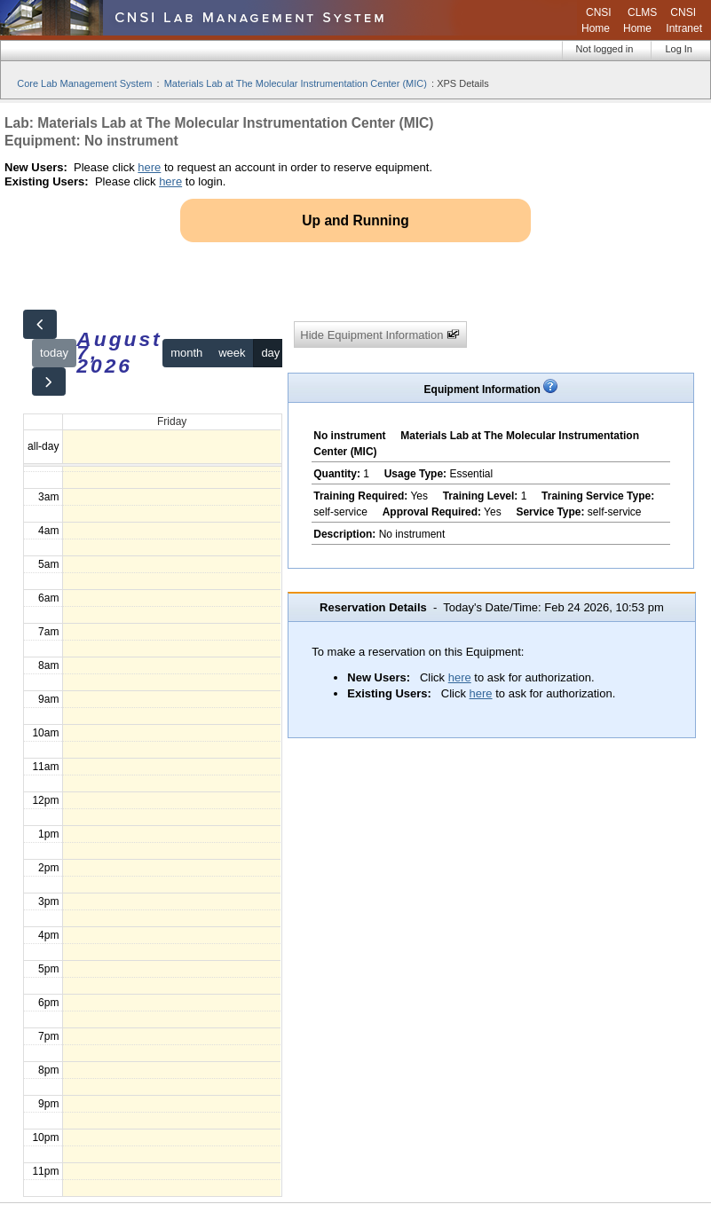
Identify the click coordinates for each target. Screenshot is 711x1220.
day (270, 352)
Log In (678, 48)
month (186, 352)
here (149, 167)
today (54, 352)
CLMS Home (640, 20)
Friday (171, 421)
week (231, 352)
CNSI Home (596, 20)
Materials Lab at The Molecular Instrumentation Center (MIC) (295, 83)
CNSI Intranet (684, 20)
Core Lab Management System (84, 83)
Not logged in (605, 48)
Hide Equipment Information (380, 335)
